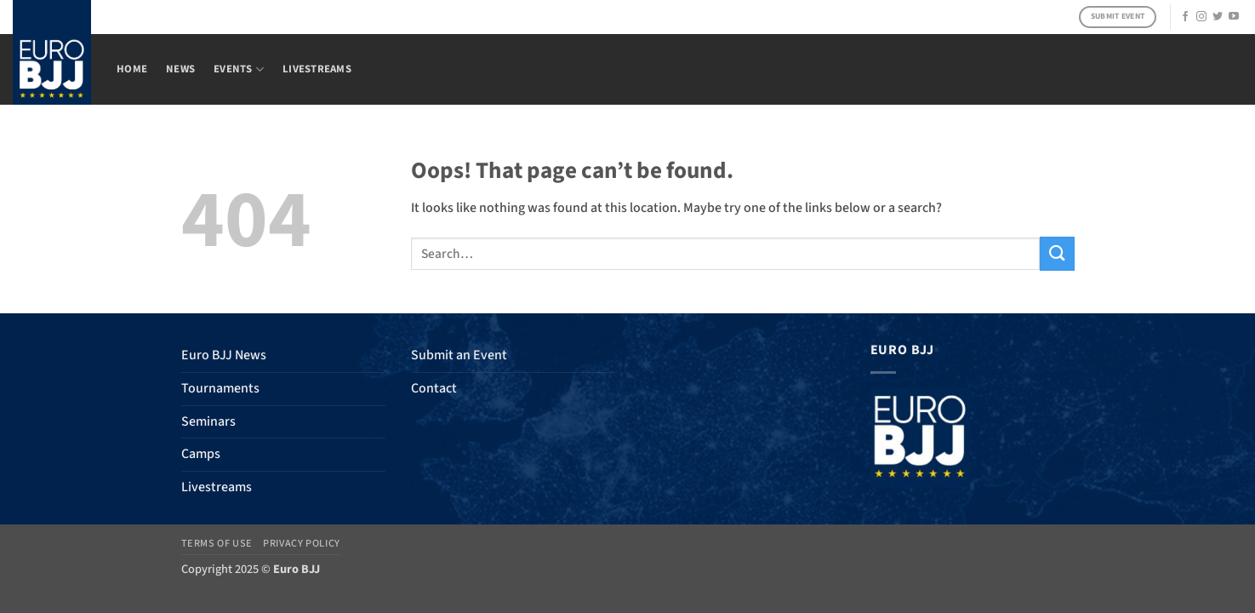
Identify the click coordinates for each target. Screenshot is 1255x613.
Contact (434, 388)
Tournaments (220, 388)
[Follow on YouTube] (1234, 17)
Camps (200, 453)
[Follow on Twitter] (1217, 17)
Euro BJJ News (223, 355)
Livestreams (316, 69)
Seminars (208, 421)
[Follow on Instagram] (1201, 17)
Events (239, 69)
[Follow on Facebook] (1185, 17)
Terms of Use (217, 543)
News (180, 69)
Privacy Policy (301, 543)
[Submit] (1057, 253)
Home (132, 69)
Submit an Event (459, 355)
